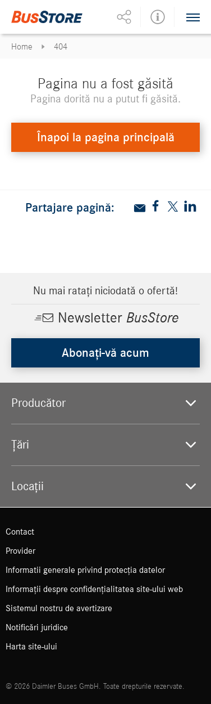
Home (22, 46)
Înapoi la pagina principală (106, 137)
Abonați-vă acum (105, 353)
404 (60, 46)
